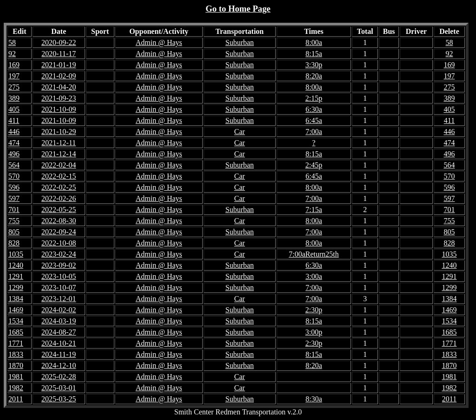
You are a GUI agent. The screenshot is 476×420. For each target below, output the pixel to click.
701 (449, 209)
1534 (449, 321)
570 (449, 176)
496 (449, 154)
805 (449, 232)
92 (449, 54)
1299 (449, 287)
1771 (449, 343)
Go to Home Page (238, 8)
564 (449, 165)
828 (449, 243)
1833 (449, 354)
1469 (449, 310)
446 (449, 132)
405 (449, 109)
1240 (449, 265)
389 (449, 98)
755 (449, 221)
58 (449, 42)
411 (449, 120)
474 (449, 143)
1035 (449, 254)
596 (449, 187)
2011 (449, 399)
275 (449, 87)
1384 (449, 299)
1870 (449, 365)
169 (449, 65)
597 (449, 198)
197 (449, 76)
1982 (449, 388)
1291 (449, 276)
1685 (449, 332)
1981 (449, 377)
